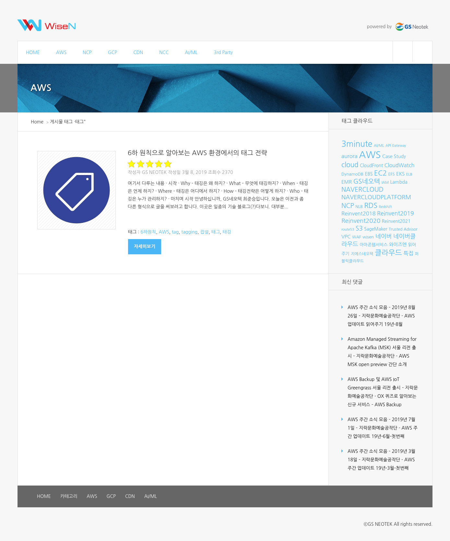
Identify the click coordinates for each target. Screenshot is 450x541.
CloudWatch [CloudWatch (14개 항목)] (400, 165)
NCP (87, 52)
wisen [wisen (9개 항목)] (368, 237)
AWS (61, 52)
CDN (138, 52)
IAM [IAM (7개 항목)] (385, 182)
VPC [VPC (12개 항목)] (346, 236)
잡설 (204, 232)
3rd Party (223, 52)
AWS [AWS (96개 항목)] (370, 154)
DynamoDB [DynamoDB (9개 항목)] (352, 174)
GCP (112, 52)
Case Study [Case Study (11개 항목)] (394, 156)
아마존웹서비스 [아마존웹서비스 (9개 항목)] (373, 245)
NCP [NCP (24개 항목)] (347, 205)
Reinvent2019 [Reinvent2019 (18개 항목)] (395, 213)
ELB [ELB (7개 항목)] (409, 174)
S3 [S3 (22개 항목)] (359, 228)
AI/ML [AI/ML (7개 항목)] (379, 145)
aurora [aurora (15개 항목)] (349, 156)
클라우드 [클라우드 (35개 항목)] (388, 252)
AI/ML (191, 52)
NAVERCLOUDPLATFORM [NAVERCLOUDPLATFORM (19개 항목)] (376, 197)
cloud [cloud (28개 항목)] (350, 164)
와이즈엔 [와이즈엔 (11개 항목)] (398, 244)
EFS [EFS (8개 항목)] (391, 174)
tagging (189, 232)
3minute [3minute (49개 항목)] (356, 144)
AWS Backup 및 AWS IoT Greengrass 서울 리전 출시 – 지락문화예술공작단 (383, 387)
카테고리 (68, 496)
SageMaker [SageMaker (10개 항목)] (375, 229)
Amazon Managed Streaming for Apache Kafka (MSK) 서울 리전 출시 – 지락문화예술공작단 (382, 347)
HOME (33, 52)
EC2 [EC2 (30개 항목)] (380, 173)
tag (175, 232)
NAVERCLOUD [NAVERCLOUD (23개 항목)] (362, 189)
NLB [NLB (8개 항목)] (358, 206)
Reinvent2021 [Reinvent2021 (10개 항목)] (396, 221)
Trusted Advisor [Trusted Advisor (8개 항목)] (403, 229)
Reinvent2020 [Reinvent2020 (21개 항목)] (360, 221)
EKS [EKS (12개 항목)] (400, 173)
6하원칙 (148, 232)
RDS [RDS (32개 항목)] (370, 205)
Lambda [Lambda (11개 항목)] (399, 182)
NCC (164, 52)
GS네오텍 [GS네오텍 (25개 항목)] (366, 181)
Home (37, 122)
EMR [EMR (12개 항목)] (346, 181)
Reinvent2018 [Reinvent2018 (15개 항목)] (358, 213)
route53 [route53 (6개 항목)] (347, 229)
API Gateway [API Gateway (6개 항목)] (395, 145)
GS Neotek (154, 172)
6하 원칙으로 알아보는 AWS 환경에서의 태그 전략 (197, 153)
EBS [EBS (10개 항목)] (369, 174)
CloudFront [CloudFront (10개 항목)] (371, 165)
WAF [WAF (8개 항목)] (356, 237)
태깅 (227, 232)
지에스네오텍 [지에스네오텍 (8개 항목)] (362, 254)
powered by (398, 26)
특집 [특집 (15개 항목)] (408, 253)
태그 (215, 232)
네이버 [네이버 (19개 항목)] (383, 236)
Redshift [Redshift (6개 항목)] (385, 207)
